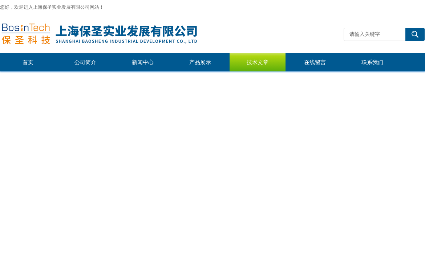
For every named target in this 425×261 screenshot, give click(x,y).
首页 (28, 62)
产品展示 (200, 62)
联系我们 (372, 62)
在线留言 (315, 62)
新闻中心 (143, 62)
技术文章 (257, 62)
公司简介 (85, 62)
